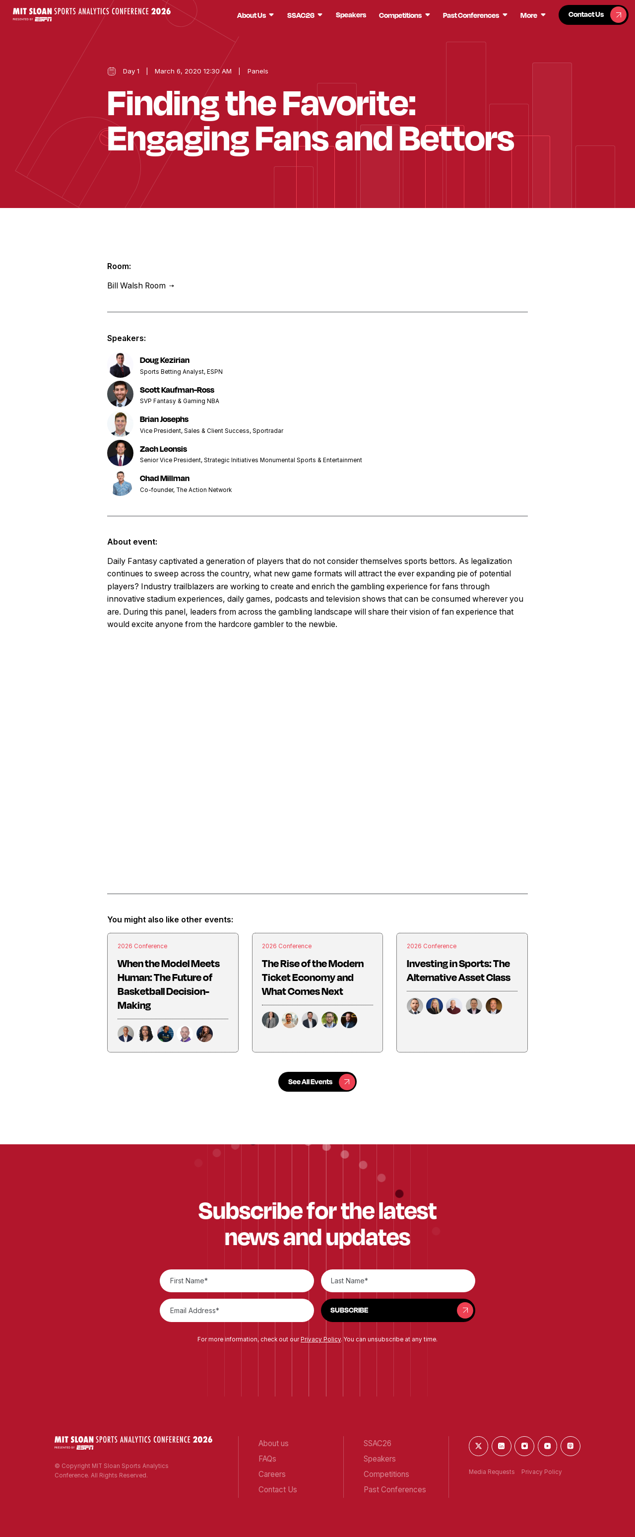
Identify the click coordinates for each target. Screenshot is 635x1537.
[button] (92, 14)
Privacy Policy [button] (321, 1339)
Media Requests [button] (492, 1471)
